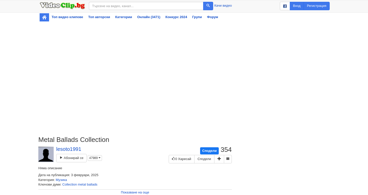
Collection (69, 184)
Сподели (209, 151)
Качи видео (223, 5)
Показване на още (135, 192)
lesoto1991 (68, 149)
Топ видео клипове (67, 17)
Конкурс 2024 (176, 17)
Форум (212, 17)
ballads (92, 184)
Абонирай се (71, 158)
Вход (297, 6)
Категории (123, 17)
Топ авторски (99, 17)
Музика (61, 180)
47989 (94, 158)
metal (82, 184)
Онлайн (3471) (148, 17)
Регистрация (316, 6)
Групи (197, 17)
